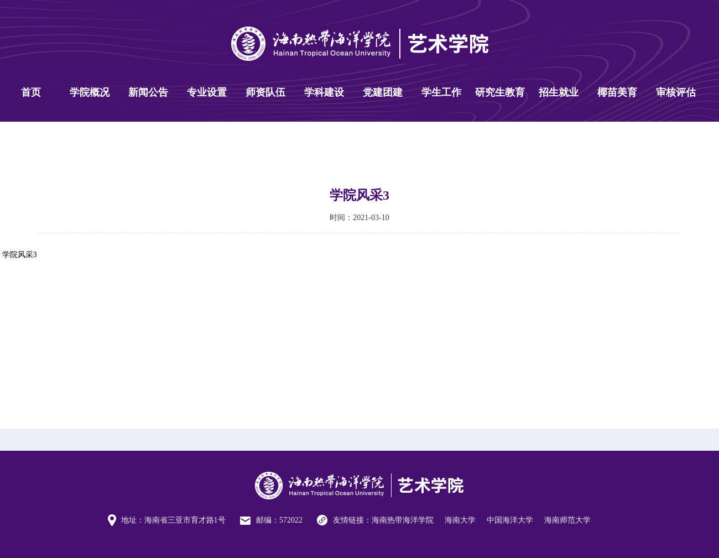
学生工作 (441, 92)
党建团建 (383, 92)
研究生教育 (500, 92)
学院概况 (90, 92)
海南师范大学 (567, 520)
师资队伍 (265, 92)
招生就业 (559, 92)
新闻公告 (148, 92)
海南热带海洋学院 (403, 520)
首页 (31, 92)
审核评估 (676, 92)
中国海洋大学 (510, 520)
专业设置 (207, 92)
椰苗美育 (617, 92)
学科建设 (324, 92)
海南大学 (460, 520)
